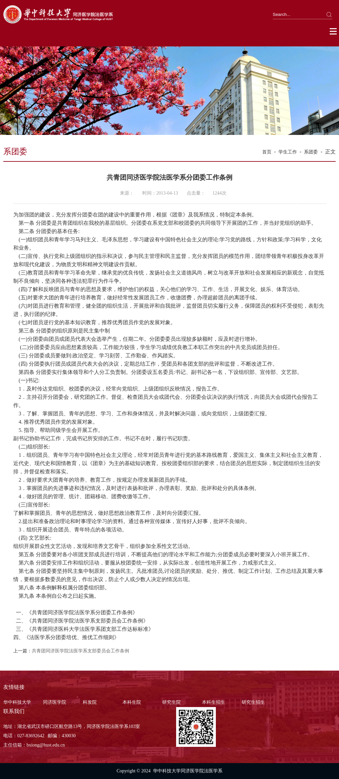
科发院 (90, 702)
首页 (266, 152)
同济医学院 (54, 702)
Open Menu (333, 31)
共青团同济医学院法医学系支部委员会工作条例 (80, 650)
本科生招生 (213, 702)
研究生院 (171, 702)
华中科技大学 (17, 702)
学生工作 (287, 152)
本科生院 (131, 702)
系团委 (311, 152)
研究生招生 (253, 702)
